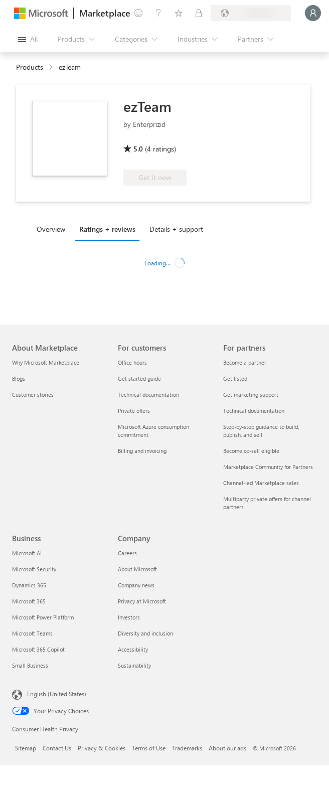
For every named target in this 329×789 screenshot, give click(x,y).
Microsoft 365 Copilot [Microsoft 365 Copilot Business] (38, 649)
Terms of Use (149, 748)
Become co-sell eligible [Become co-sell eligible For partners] (251, 450)
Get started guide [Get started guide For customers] (139, 378)
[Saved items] (179, 13)
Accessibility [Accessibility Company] (133, 649)
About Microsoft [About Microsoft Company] (137, 569)
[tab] (53, 229)
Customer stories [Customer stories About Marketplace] (33, 394)
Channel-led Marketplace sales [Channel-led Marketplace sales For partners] (261, 483)
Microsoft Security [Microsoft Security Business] (34, 569)
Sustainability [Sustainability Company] (134, 665)
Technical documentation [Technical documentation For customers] (148, 394)
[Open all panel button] (28, 39)
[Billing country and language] (251, 13)
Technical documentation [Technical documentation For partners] (253, 410)
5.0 (138, 148)
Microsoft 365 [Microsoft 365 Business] (29, 601)
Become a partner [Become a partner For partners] (244, 362)
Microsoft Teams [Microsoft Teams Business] (32, 633)
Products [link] (29, 67)
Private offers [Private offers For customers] (134, 410)
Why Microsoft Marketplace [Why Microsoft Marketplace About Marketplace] (45, 362)
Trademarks (187, 748)
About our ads (227, 748)
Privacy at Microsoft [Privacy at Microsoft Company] (142, 601)
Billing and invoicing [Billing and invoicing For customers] (142, 450)
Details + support (176, 229)
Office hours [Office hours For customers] (132, 362)
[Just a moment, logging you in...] (313, 13)
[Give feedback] (138, 13)
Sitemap (25, 748)
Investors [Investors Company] (129, 617)
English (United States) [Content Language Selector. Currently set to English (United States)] (56, 694)
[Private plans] (199, 13)
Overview (51, 229)
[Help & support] (158, 13)
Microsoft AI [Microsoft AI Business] (27, 553)
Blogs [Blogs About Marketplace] (18, 378)
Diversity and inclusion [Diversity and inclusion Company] (145, 633)
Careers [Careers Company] (127, 553)
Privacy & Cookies (101, 748)
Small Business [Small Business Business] (30, 665)
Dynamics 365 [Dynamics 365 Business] (29, 585)
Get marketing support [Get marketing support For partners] (250, 394)
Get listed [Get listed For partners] (235, 378)
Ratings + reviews (107, 229)
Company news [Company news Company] (136, 585)
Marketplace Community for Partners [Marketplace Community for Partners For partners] (268, 466)
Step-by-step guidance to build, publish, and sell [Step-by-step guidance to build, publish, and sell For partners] (261, 430)
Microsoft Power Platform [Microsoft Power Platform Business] (43, 617)
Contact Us (57, 748)
